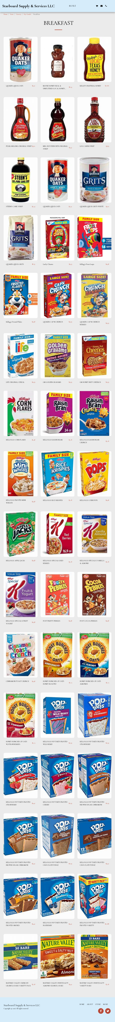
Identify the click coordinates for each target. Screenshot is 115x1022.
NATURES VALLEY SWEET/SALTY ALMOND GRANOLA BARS (55, 984)
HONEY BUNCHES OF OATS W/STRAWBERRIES (16, 743)
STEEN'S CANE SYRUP (14, 206)
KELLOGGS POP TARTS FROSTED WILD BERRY (55, 743)
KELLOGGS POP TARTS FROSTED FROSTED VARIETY (92, 924)
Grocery (18, 14)
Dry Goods (27, 14)
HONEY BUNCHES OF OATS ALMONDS (90, 682)
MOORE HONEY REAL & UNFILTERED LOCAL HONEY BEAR (54, 87)
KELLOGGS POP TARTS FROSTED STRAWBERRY (92, 743)
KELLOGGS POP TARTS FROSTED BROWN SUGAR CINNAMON (92, 803)
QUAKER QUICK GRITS (15, 264)
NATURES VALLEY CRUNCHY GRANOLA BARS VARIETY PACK (18, 984)
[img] (21, 59)
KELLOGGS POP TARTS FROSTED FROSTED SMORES (18, 924)
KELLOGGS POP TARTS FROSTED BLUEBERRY (55, 924)
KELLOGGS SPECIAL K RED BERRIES (53, 562)
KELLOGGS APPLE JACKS (15, 561)
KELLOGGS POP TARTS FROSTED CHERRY (55, 803)
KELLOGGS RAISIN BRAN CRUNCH (89, 441)
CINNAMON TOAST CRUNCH (17, 681)
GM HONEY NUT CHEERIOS (90, 382)
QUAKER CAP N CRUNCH (53, 322)
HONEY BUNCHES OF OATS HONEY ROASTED (53, 682)
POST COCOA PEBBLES (88, 621)
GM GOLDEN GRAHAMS (52, 382)
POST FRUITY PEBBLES (51, 621)
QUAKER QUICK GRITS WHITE (91, 206)
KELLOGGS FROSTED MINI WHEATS (16, 501)
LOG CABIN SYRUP (87, 146)
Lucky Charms (48, 264)
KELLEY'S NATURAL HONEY (90, 86)
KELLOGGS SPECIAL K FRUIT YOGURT (17, 622)
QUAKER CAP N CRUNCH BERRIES (90, 323)
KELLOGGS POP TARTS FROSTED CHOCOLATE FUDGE (55, 863)
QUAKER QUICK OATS (14, 86)
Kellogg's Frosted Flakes (14, 322)
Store (11, 14)
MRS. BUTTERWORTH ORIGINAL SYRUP (55, 147)
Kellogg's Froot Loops (87, 264)
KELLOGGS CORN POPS (89, 500)
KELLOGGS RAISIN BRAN (52, 440)
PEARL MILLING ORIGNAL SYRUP (19, 146)
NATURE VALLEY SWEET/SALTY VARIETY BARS (92, 984)
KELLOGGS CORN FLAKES (16, 440)
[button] (83, 6)
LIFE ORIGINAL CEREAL (15, 382)
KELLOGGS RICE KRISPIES (53, 500)
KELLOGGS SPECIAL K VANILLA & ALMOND (92, 562)
